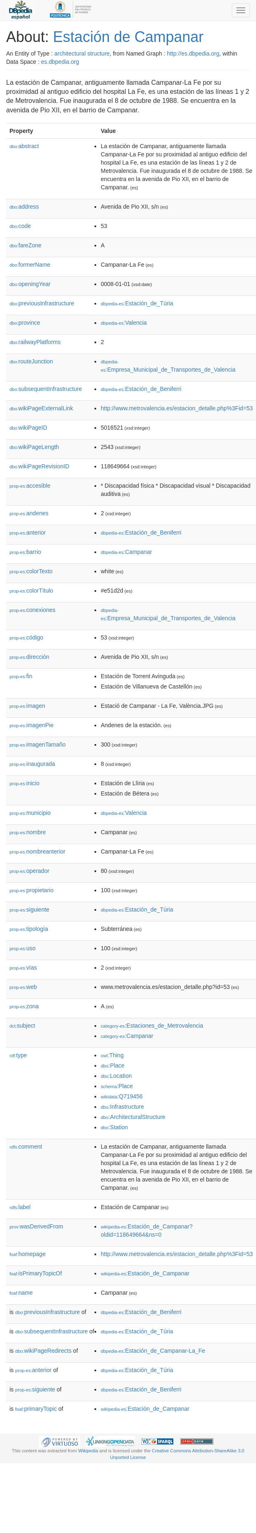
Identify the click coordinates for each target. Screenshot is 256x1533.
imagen (27, 706)
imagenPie (31, 725)
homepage (27, 1254)
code (20, 226)
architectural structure (82, 53)
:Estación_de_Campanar (145, 1273)
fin (20, 676)
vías (23, 967)
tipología (28, 929)
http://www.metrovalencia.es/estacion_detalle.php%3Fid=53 (177, 408)
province (24, 322)
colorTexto (31, 571)
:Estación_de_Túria (137, 303)
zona (24, 1006)
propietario (31, 890)
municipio (30, 813)
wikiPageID (28, 427)
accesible (29, 485)
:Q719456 (122, 1096)
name (21, 1292)
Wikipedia (88, 1450)
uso (22, 948)
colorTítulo (31, 590)
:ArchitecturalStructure (133, 1117)
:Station (114, 1127)
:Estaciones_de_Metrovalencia (152, 1025)
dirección (29, 657)
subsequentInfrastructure (45, 389)
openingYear (30, 284)
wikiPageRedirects (43, 1350)
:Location (116, 1075)
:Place (113, 1065)
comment (25, 1146)
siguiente (29, 909)
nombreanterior (37, 851)
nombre (27, 832)
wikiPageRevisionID (39, 466)
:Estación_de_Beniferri (141, 389)
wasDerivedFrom (36, 1226)
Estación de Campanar (128, 36)
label (19, 1207)
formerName (30, 264)
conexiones (32, 610)
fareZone (25, 245)
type (18, 1055)
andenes (28, 513)
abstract (24, 146)
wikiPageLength (34, 447)
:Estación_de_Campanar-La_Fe (153, 1350)
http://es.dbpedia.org (193, 53)
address (24, 206)
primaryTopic (36, 1408)
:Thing (112, 1055)
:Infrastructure (122, 1106)
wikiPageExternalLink (41, 408)
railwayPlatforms (34, 342)
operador (29, 871)
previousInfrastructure (41, 303)
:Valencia (124, 322)
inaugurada (32, 764)
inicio (24, 783)
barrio (25, 552)
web (23, 987)
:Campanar (126, 552)
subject (22, 1025)
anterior (27, 532)
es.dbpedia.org (60, 61)
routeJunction (31, 361)
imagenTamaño (37, 744)
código (26, 637)
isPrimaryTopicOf (35, 1273)
